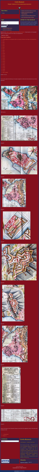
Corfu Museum (19, 2)
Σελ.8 (3, 50)
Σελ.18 (4, 66)
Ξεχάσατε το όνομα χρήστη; (7, 28)
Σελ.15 (4, 61)
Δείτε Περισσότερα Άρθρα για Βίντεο (27, 17)
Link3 (22, 466)
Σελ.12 (4, 56)
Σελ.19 (4, 67)
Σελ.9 (3, 51)
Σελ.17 (4, 64)
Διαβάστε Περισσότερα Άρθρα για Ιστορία (28, 10)
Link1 (17, 466)
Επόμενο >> (5, 435)
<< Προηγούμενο (6, 434)
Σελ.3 (3, 42)
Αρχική (7, 32)
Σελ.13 (4, 58)
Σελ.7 (3, 48)
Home (3, 13)
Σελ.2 (3, 40)
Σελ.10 (4, 53)
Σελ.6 (3, 47)
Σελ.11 (4, 55)
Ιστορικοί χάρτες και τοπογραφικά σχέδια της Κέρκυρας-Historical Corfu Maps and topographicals (19, 39)
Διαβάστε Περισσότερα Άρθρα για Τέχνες (28, 15)
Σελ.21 (4, 70)
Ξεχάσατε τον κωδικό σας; (7, 29)
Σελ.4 (3, 44)
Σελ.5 (3, 45)
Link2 (19, 466)
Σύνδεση (3, 26)
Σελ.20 (4, 69)
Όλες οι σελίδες (5, 72)
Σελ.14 (4, 59)
